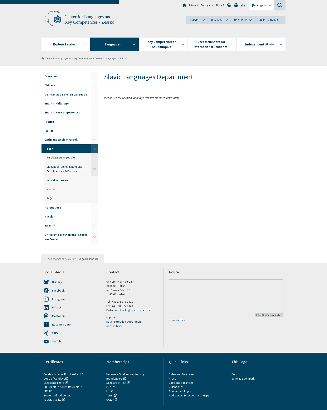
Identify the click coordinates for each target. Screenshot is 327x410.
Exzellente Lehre (54, 383)
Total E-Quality (52, 399)
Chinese (50, 85)
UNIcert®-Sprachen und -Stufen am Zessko (66, 237)
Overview (51, 76)
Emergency (207, 5)
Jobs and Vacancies (181, 383)
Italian (49, 130)
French (49, 121)
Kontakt (52, 189)
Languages (111, 58)
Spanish (50, 225)
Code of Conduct (54, 378)
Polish (123, 58)
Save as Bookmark (243, 378)
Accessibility (114, 326)
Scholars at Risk (116, 383)
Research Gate (61, 324)
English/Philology (57, 103)
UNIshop (174, 387)
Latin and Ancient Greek (61, 139)
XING (55, 333)
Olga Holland (86, 259)
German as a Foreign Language (66, 94)
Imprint (110, 317)
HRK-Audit (50, 387)
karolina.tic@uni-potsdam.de (132, 310)
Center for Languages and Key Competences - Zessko (74, 58)
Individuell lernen (57, 180)
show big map (177, 320)
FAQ (49, 198)
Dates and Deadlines (181, 374)
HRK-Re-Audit (70, 387)
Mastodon (58, 316)
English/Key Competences (62, 112)
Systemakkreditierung (58, 395)
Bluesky (57, 282)
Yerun (109, 395)
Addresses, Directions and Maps (189, 395)
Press (172, 378)
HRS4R (48, 391)
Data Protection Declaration (123, 321)
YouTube (57, 341)
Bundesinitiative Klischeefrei (61, 374)
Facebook (58, 290)
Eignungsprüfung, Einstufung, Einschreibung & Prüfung (65, 169)
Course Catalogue (180, 391)
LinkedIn (57, 307)
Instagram (58, 299)
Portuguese (53, 207)
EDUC (109, 391)
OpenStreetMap (264, 315)
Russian (50, 216)
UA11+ (110, 399)
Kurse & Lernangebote (61, 157)
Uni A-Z (220, 5)
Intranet (193, 5)
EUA (108, 387)
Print (234, 374)
